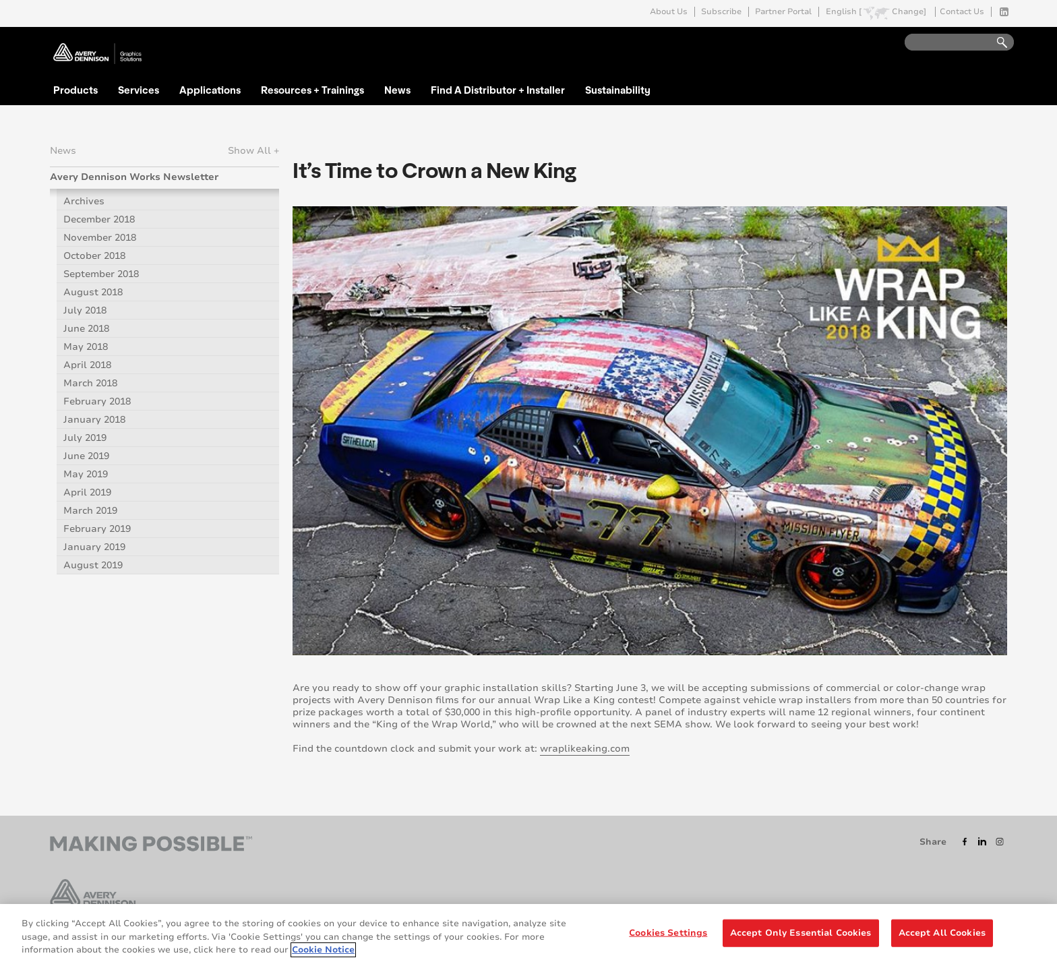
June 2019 (86, 456)
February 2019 (97, 528)
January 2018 (94, 419)
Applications (210, 90)
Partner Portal (783, 12)
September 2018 (101, 274)
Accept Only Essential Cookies (801, 932)
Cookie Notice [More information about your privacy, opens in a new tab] (323, 950)
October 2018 (94, 255)
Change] (909, 12)
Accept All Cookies (942, 932)
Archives (83, 201)
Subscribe (721, 12)
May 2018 (85, 346)
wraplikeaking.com (585, 748)
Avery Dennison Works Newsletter (134, 177)
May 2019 (85, 474)
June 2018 (86, 328)
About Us (669, 12)
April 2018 (87, 365)
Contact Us (962, 12)
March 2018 (90, 383)
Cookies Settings (668, 932)
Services (138, 90)
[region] (528, 934)
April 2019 (87, 492)
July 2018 (85, 310)
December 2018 (99, 219)
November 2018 (99, 237)
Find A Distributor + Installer (498, 90)
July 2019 (85, 437)
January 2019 (94, 547)
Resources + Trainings (312, 90)
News (397, 90)
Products (75, 90)
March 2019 (90, 510)
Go (995, 43)
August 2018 (93, 292)
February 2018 (97, 401)
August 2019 (93, 565)
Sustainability (618, 90)
